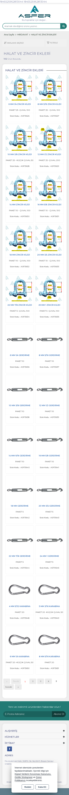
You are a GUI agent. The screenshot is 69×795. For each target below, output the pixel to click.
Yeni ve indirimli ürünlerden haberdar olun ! (34, 706)
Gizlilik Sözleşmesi (23, 777)
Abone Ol (59, 714)
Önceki (16, 681)
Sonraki (8, 687)
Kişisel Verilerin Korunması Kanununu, (33, 774)
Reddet (27, 787)
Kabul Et (42, 787)
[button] (52, 43)
